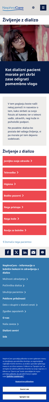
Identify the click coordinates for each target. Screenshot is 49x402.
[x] (16, 252)
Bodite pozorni (12, 195)
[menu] (43, 8)
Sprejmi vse (24, 397)
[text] (17, 242)
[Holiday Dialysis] (15, 292)
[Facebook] (8, 252)
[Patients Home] (24, 269)
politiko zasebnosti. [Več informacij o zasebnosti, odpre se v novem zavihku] (15, 376)
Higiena (8, 184)
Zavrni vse (24, 389)
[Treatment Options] (6, 336)
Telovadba (10, 172)
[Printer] (42, 252)
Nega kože (10, 218)
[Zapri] (46, 355)
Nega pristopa (12, 207)
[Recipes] (15, 285)
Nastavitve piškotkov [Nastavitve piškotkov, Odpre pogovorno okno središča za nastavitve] (24, 381)
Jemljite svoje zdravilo (16, 160)
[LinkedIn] (25, 252)
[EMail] (33, 252)
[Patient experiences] (16, 279)
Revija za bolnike (14, 230)
